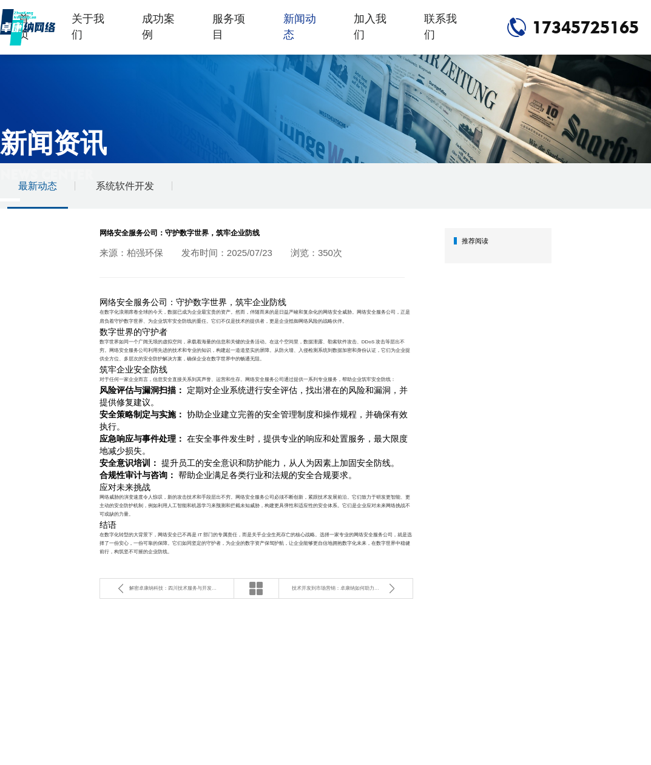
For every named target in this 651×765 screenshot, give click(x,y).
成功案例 (158, 27)
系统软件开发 (125, 186)
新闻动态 (299, 27)
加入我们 (370, 27)
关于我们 (88, 27)
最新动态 (37, 186)
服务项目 (228, 27)
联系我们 (440, 27)
